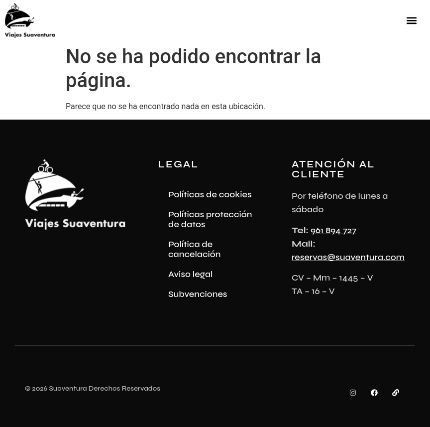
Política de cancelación (194, 249)
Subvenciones (197, 293)
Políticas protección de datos (210, 219)
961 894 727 (333, 230)
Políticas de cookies (210, 194)
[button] (412, 20)
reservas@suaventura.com (348, 257)
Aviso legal (190, 274)
